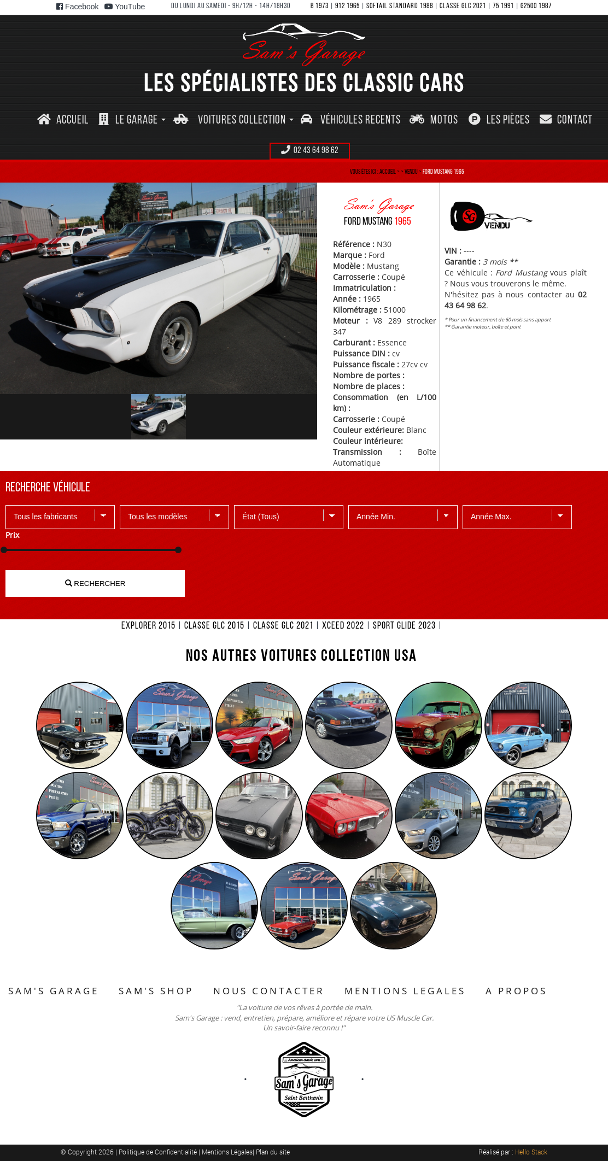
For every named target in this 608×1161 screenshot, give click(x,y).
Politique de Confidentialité (158, 1151)
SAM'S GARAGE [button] (53, 990)
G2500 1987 (536, 6)
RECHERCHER (95, 583)
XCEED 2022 (343, 626)
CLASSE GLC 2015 (214, 626)
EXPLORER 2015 (148, 626)
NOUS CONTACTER (269, 990)
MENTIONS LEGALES (405, 990)
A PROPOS (516, 990)
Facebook (77, 6)
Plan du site (273, 1151)
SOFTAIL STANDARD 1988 (399, 6)
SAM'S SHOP (156, 990)
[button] (132, 120)
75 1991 (503, 6)
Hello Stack (531, 1151)
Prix (12, 535)
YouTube (124, 6)
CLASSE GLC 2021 (463, 6)
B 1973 (320, 6)
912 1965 (347, 6)
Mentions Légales (227, 1151)
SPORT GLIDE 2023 (404, 626)
